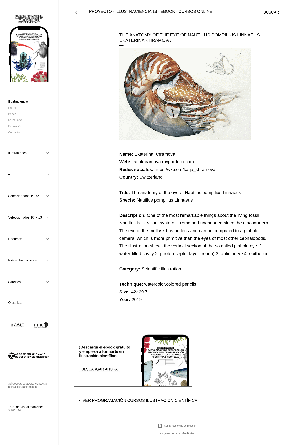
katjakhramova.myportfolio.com (163, 161)
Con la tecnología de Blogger (177, 425)
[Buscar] (271, 12)
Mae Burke (188, 433)
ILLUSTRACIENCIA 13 (136, 11)
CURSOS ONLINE (195, 11)
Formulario (15, 120)
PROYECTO (100, 11)
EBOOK (167, 11)
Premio (12, 107)
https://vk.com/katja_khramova (185, 169)
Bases (12, 114)
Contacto (14, 132)
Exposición (15, 126)
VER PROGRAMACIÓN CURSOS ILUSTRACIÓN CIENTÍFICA (140, 400)
